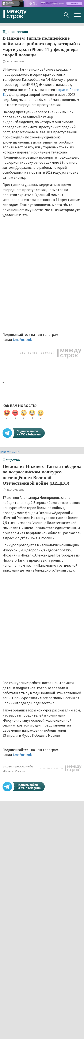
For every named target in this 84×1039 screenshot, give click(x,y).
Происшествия (15, 31)
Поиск (66, 15)
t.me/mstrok (22, 339)
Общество (11, 460)
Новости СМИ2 (9, 452)
